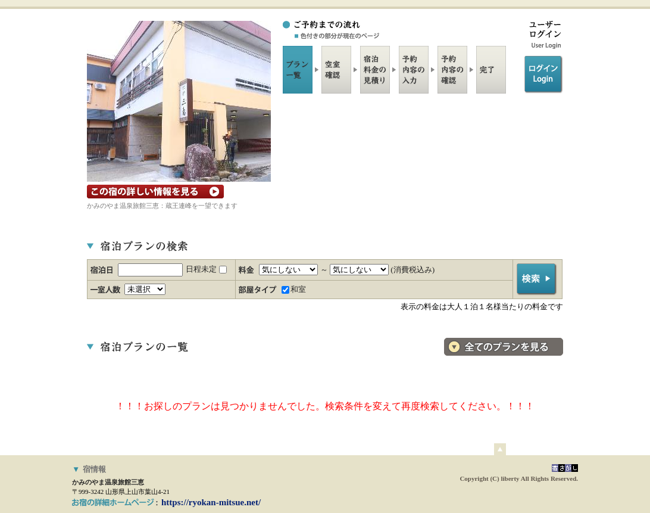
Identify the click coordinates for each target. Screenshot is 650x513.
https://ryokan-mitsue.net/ (211, 502)
